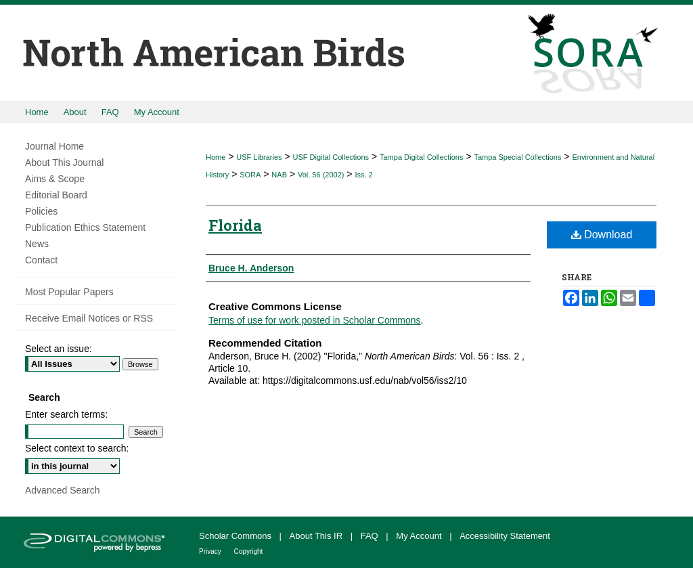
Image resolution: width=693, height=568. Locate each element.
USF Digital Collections (331, 157)
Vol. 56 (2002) (321, 175)
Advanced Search (62, 490)
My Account (420, 536)
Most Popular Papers (69, 291)
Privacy (211, 551)
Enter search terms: (66, 414)
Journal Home (54, 146)
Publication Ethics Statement (85, 227)
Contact (41, 260)
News (37, 243)
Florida (235, 225)
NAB (279, 175)
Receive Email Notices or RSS (89, 318)
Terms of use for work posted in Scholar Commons (314, 320)
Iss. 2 (363, 175)
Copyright (248, 551)
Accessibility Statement (505, 536)
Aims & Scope (55, 178)
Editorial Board (56, 195)
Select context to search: (77, 448)
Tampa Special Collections (517, 157)
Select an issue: (58, 348)
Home (215, 157)
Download (602, 234)
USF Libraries (259, 157)
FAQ (371, 536)
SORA (250, 175)
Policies (41, 211)
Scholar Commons (236, 536)
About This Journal (64, 162)
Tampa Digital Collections (422, 157)
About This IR (317, 536)
